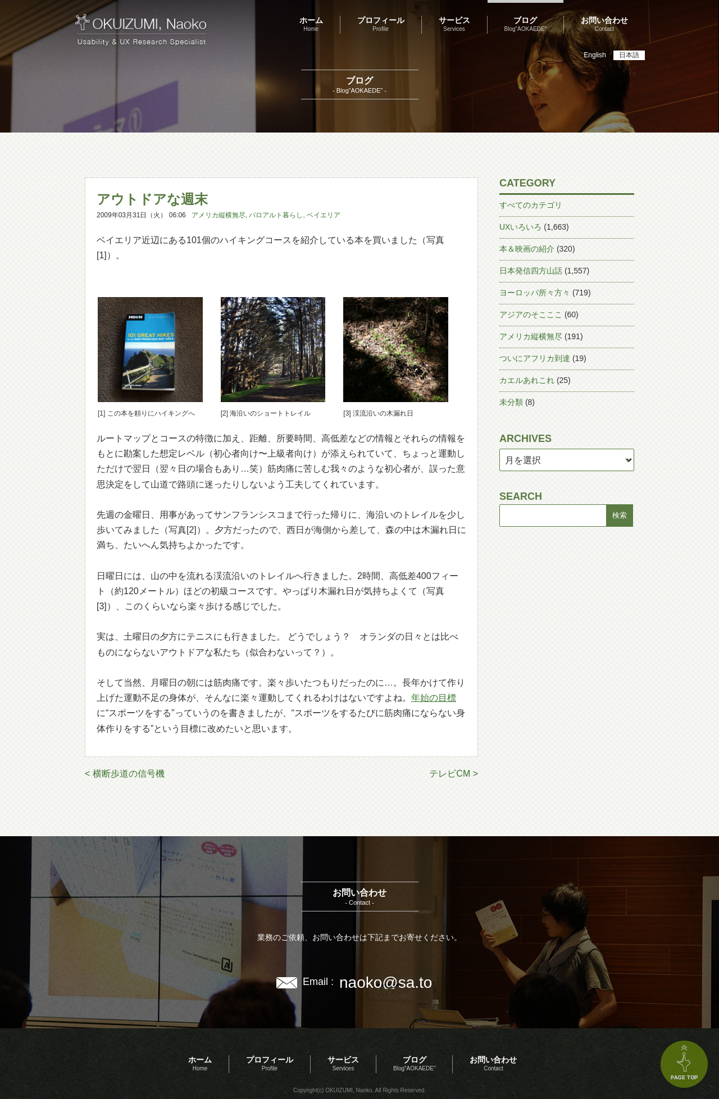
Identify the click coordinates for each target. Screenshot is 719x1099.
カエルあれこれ (526, 380)
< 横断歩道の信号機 (125, 773)
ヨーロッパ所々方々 (534, 292)
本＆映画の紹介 (526, 248)
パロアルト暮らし (276, 215)
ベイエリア (323, 215)
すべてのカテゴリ (530, 204)
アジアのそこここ (530, 314)
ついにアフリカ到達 (534, 358)
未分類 (511, 402)
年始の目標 (433, 698)
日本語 (629, 55)
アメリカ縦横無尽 (218, 215)
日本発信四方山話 (530, 270)
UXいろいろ (520, 226)
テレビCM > (453, 773)
